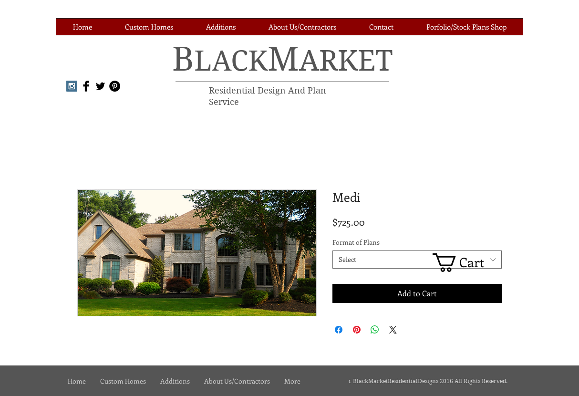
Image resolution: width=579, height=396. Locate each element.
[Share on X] (393, 329)
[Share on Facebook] (338, 329)
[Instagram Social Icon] (71, 86)
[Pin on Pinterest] (356, 329)
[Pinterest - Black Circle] (114, 86)
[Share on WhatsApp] (375, 329)
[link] (467, 262)
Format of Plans (356, 242)
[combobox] (417, 259)
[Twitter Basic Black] (100, 86)
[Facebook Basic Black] (86, 86)
